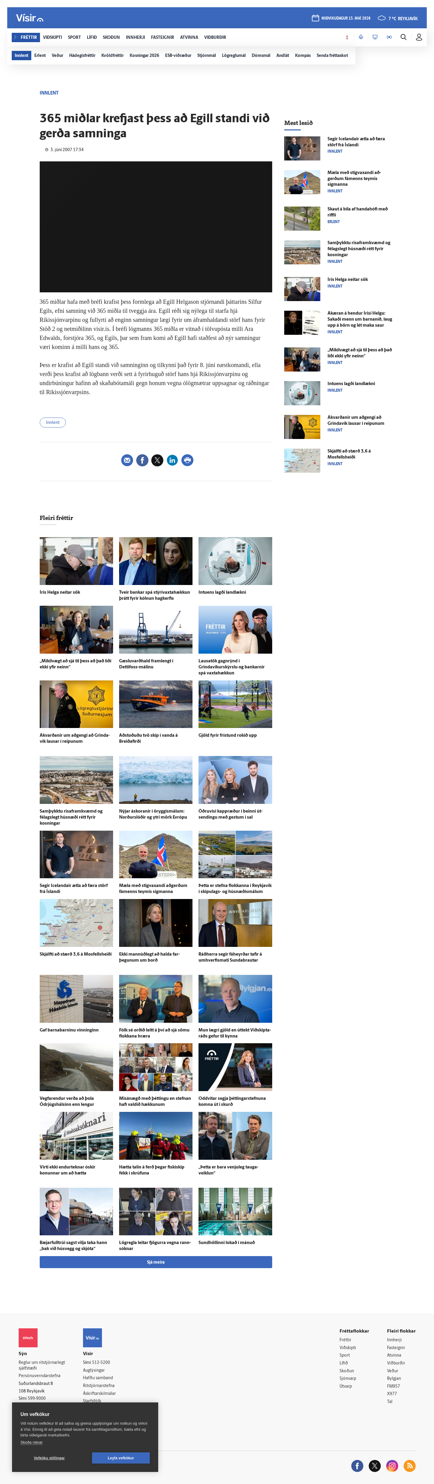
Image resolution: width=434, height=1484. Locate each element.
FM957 (393, 1386)
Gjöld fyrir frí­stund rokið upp (228, 735)
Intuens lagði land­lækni (222, 592)
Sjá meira (156, 1262)
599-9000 (37, 1398)
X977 (392, 1394)
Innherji (394, 1340)
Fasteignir (396, 1348)
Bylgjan (394, 1379)
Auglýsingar (94, 1370)
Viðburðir (396, 1363)
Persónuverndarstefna (39, 1376)
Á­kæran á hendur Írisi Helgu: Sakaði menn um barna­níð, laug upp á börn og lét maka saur (360, 319)
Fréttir (345, 1340)
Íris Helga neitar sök (60, 592)
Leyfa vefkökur (121, 1458)
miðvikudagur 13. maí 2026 (346, 18)
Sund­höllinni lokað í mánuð (227, 1243)
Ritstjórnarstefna (99, 1386)
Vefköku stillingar (49, 1458)
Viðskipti (348, 1348)
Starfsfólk (92, 1401)
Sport (345, 1355)
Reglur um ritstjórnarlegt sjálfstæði (42, 1366)
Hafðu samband (98, 1378)
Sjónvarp (348, 1379)
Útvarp (346, 1386)
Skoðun (347, 1371)
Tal (389, 1402)
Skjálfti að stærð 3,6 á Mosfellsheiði (76, 954)
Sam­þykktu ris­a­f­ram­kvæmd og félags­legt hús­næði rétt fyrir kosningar (71, 817)
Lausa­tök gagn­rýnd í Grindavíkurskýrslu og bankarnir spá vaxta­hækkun (232, 667)
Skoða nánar (31, 1442)
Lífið (344, 1363)
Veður (392, 1371)
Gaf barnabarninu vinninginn (69, 1030)
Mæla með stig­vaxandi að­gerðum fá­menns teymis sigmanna (354, 179)
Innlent (53, 423)
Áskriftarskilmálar (99, 1394)
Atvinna (394, 1355)
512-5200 (101, 1363)
